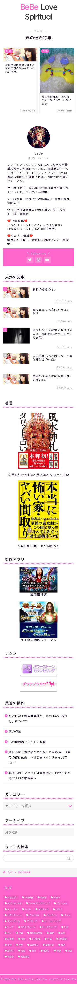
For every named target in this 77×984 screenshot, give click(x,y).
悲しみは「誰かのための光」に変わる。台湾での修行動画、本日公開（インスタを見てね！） (39, 757)
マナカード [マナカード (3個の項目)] (32, 921)
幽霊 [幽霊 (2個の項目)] (51, 933)
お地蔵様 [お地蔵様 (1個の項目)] (29, 897)
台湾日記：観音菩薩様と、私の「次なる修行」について (38, 718)
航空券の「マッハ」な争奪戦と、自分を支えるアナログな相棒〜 (39, 775)
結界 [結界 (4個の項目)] (63, 944)
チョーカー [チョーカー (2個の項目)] (12, 909)
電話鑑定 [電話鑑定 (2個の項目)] (25, 956)
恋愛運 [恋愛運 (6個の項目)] (10, 938)
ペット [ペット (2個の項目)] (67, 915)
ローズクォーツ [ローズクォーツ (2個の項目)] (49, 927)
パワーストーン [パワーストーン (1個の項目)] (14, 915)
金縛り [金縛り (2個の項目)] (46, 950)
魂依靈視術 (38, 595)
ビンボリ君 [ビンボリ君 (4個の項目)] (34, 915)
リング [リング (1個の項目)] (10, 927)
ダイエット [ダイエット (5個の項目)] (62, 903)
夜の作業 (15, 731)
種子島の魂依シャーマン (39, 640)
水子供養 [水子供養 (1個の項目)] (36, 938)
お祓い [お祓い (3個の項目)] (57, 897)
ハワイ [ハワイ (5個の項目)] (59, 909)
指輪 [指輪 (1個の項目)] (23, 938)
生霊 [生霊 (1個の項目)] (9, 944)
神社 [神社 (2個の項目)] (21, 944)
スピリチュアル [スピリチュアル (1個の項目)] (14, 903)
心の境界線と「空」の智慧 (27, 742)
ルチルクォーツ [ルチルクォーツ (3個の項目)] (28, 927)
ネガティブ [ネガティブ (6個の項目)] (43, 909)
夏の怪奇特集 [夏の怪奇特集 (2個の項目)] (36, 933)
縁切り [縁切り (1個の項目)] (10, 950)
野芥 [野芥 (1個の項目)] (34, 950)
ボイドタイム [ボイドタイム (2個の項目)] (13, 921)
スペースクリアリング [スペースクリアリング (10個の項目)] (39, 903)
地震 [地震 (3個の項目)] (21, 933)
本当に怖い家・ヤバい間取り (38, 546)
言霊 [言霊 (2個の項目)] (23, 950)
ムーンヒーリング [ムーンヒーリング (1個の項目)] (52, 921)
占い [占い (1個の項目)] (9, 933)
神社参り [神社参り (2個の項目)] (34, 944)
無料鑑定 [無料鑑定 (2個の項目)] (63, 938)
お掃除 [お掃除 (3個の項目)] (43, 897)
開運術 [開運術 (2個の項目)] (10, 956)
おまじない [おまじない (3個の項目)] (12, 897)
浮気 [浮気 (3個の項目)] (49, 938)
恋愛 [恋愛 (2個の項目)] (63, 933)
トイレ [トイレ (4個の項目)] (28, 909)
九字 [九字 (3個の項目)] (66, 927)
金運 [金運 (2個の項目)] (59, 950)
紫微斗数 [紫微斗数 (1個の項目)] (49, 944)
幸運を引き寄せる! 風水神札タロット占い (38, 475)
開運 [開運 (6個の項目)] (70, 950)
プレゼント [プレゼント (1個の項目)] (51, 915)
